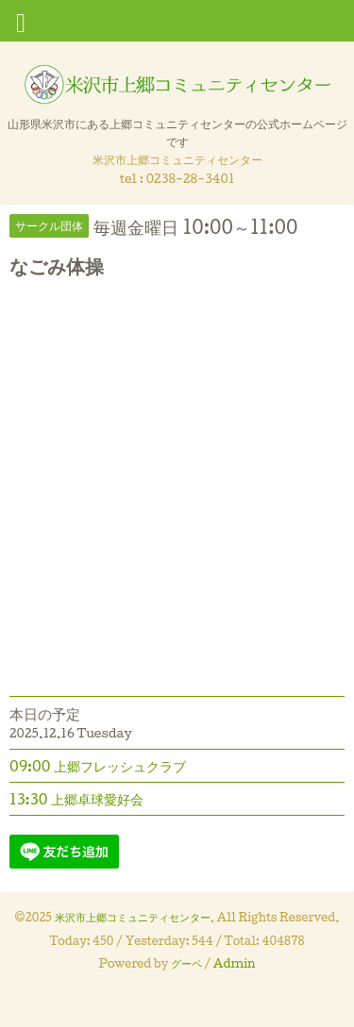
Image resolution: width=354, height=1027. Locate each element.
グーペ (186, 963)
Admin (234, 963)
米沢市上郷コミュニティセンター (133, 917)
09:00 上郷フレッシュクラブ (97, 765)
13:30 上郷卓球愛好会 (76, 798)
